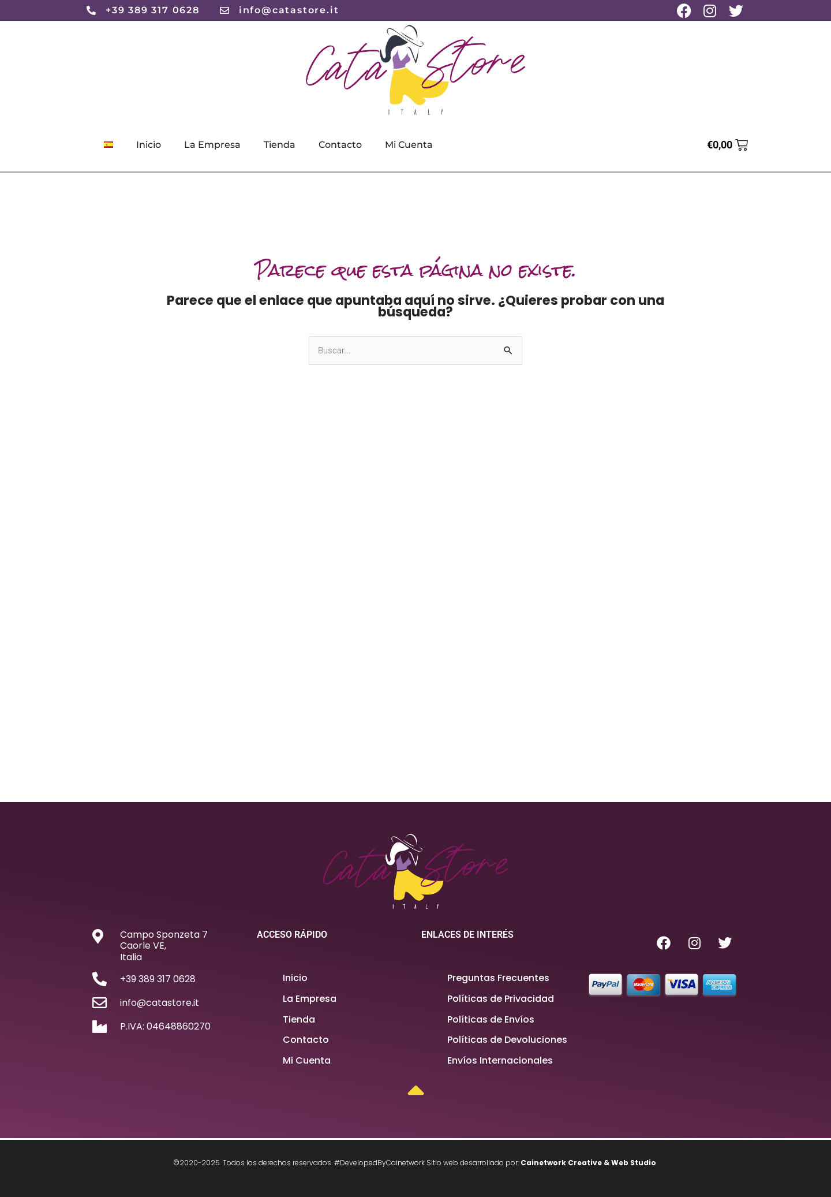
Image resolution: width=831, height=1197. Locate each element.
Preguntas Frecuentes (498, 978)
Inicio (148, 144)
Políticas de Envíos (490, 1019)
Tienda (279, 144)
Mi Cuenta (409, 144)
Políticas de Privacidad (500, 999)
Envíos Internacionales (500, 1060)
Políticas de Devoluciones (507, 1040)
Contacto (340, 144)
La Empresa (212, 144)
